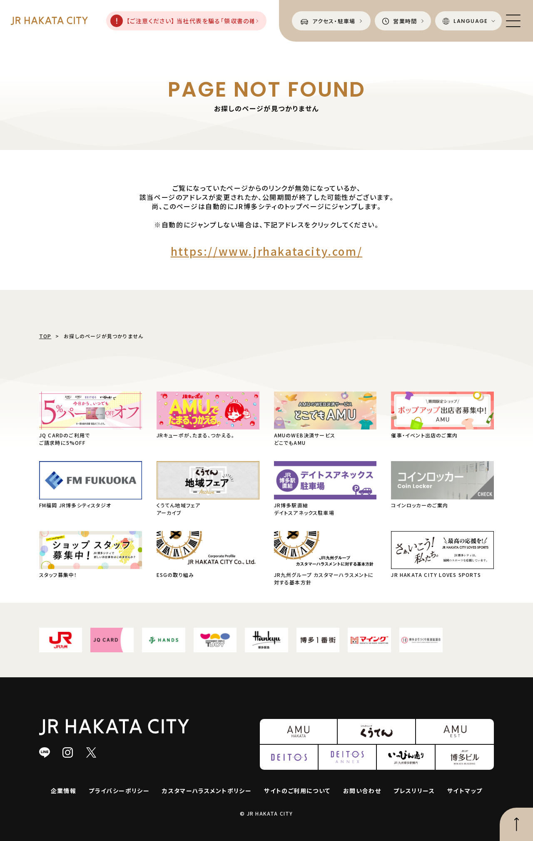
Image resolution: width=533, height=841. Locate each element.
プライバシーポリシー (119, 790)
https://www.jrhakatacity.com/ (266, 251)
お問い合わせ (362, 790)
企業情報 (64, 790)
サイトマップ (464, 790)
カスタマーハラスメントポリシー (207, 790)
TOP (45, 335)
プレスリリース (414, 790)
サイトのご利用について (297, 790)
